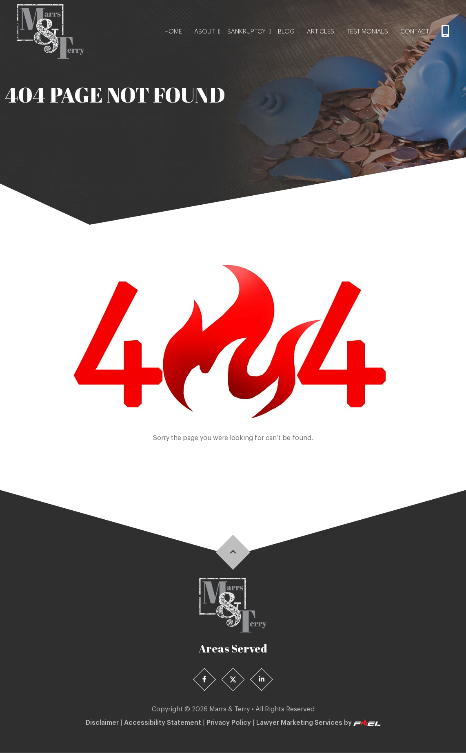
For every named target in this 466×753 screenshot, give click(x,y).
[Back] (233, 552)
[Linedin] (261, 679)
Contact (414, 32)
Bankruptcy (246, 32)
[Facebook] (204, 679)
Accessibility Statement (162, 722)
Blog (286, 32)
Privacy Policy (228, 722)
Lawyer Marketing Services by (318, 722)
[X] (233, 679)
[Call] (445, 31)
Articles (320, 32)
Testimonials (367, 32)
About (204, 32)
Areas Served (233, 648)
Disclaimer (102, 722)
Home (173, 32)
